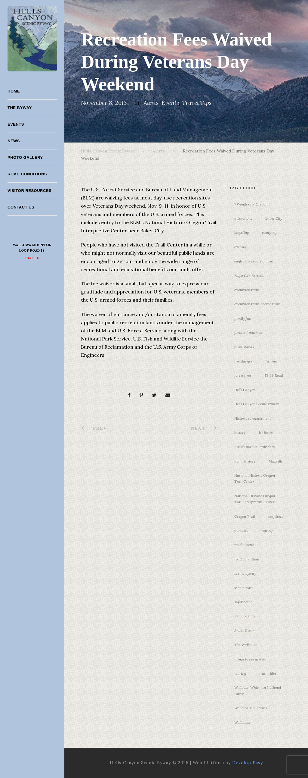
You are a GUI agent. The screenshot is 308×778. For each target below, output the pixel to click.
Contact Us (21, 207)
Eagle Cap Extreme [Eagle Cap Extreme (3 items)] (249, 275)
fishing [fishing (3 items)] (271, 361)
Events (16, 124)
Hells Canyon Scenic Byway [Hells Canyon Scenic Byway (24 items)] (256, 404)
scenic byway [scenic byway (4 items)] (245, 573)
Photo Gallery (25, 157)
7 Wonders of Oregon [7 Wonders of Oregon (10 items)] (250, 204)
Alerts (151, 102)
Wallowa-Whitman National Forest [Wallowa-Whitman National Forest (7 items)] (257, 690)
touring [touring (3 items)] (240, 673)
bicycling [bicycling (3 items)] (241, 232)
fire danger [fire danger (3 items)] (243, 361)
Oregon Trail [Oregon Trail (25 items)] (244, 516)
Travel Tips (196, 102)
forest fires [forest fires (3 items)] (242, 375)
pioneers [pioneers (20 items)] (241, 530)
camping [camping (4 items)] (269, 232)
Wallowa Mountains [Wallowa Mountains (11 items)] (250, 708)
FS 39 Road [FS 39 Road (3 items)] (274, 375)
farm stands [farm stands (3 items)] (244, 347)
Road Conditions (27, 174)
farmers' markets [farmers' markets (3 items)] (248, 332)
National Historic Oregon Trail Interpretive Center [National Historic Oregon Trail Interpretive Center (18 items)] (254, 499)
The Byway (20, 107)
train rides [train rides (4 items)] (267, 673)
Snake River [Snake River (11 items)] (244, 630)
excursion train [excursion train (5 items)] (246, 289)
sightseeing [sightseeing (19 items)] (243, 602)
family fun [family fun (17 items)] (242, 318)
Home (14, 91)
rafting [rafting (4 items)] (267, 530)
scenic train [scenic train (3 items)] (244, 587)
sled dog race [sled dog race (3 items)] (244, 616)
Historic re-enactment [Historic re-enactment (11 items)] (252, 418)
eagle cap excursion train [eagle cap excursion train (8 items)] (255, 261)
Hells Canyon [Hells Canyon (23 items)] (244, 389)
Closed (32, 258)
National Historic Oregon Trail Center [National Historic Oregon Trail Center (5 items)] (254, 478)
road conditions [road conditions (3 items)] (247, 559)
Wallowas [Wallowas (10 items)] (242, 722)
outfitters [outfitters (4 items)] (275, 516)
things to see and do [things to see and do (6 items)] (250, 659)
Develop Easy (247, 762)
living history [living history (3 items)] (244, 461)
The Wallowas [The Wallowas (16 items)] (245, 644)
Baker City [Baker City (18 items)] (273, 218)
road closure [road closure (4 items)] (244, 544)
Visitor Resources (29, 190)
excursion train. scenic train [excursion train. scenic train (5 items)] (257, 304)
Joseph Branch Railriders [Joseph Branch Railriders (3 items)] (254, 446)
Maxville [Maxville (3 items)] (276, 461)
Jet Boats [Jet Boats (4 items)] (266, 432)
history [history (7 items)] (239, 432)
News (14, 141)
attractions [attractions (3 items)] (243, 218)
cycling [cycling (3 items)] (240, 247)
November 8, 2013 (104, 102)
